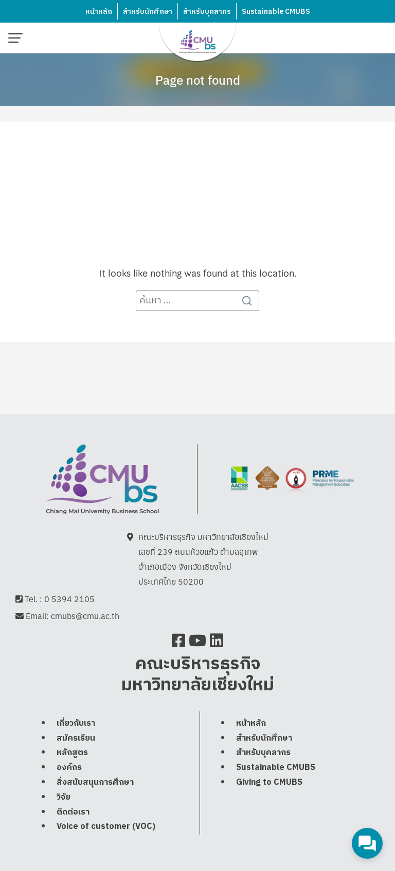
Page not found (197, 79)
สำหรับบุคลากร (207, 11)
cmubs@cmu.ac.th (85, 616)
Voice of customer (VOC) (106, 827)
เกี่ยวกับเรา (76, 723)
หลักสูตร (72, 753)
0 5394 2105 (69, 599)
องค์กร (69, 768)
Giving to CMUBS (269, 782)
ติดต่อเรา (73, 812)
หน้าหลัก (98, 11)
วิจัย (63, 797)
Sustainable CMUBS (276, 11)
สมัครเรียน (76, 738)
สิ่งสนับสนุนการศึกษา (95, 782)
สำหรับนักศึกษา (147, 11)
